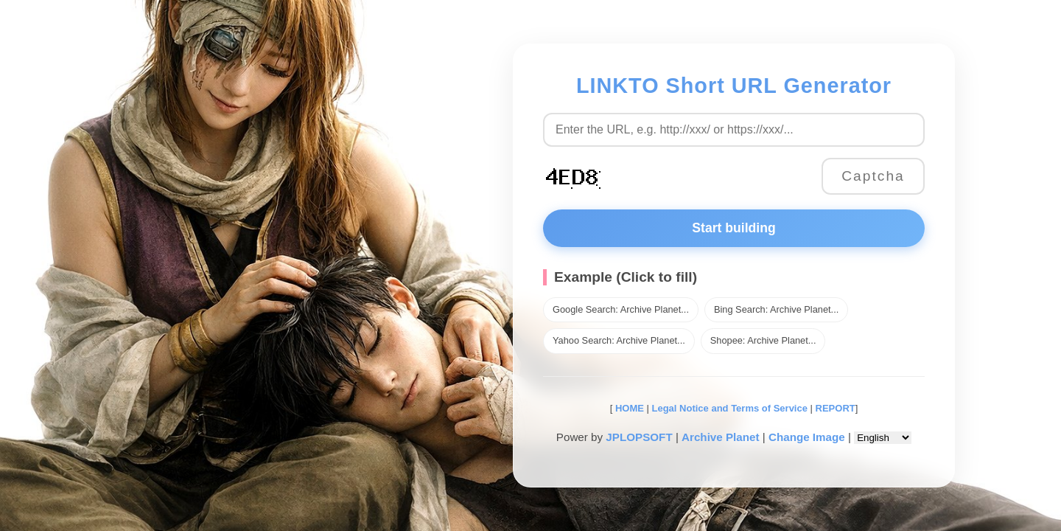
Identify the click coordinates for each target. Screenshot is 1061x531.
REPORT (835, 408)
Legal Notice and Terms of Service (730, 408)
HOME (628, 408)
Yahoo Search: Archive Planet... (619, 340)
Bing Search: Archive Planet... (776, 309)
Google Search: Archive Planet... (621, 309)
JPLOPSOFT (639, 437)
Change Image (806, 437)
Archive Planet (721, 437)
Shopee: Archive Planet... (763, 340)
